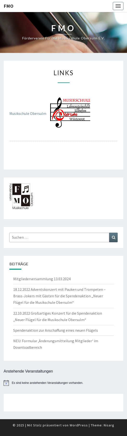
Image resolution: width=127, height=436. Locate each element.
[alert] (63, 383)
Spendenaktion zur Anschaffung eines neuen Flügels (55, 330)
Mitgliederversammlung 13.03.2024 (42, 278)
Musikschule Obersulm (27, 113)
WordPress (79, 425)
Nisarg (109, 425)
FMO (8, 6)
